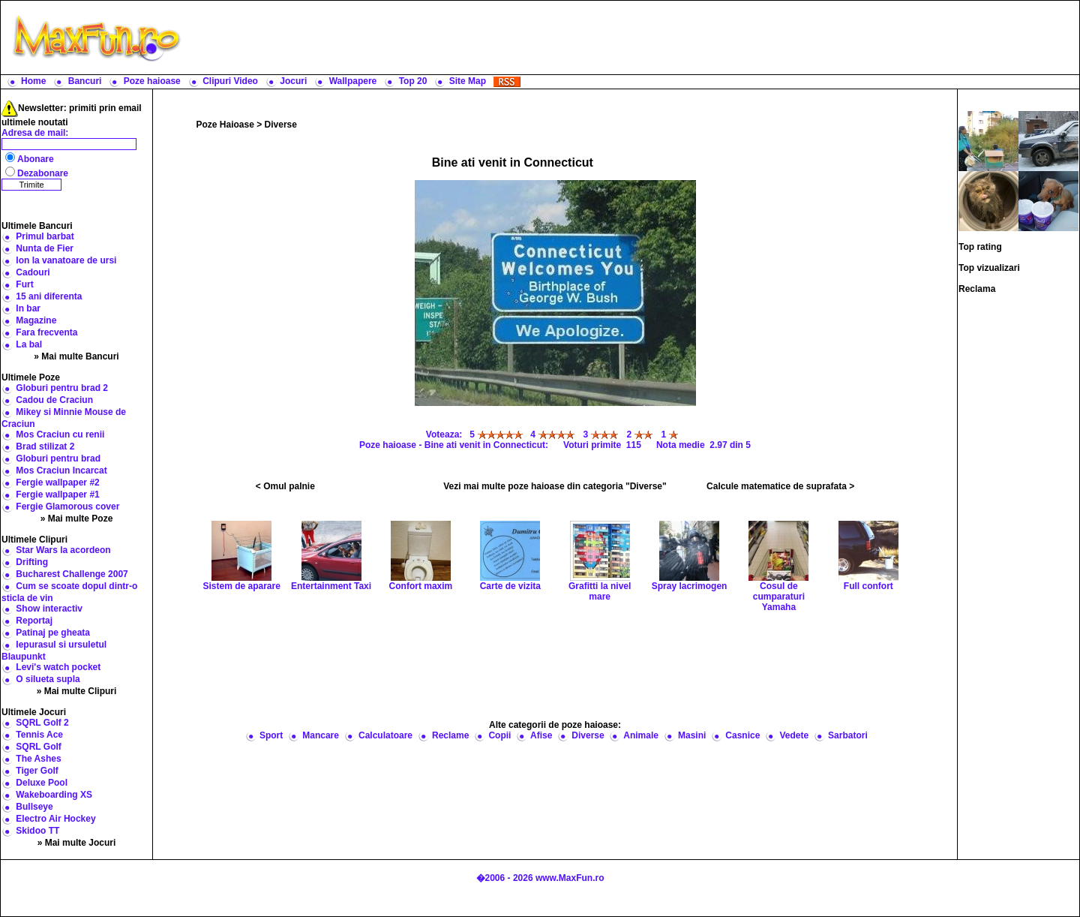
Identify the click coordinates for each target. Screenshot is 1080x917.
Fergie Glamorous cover (67, 506)
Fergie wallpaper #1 (57, 494)
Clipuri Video (230, 81)
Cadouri (33, 272)
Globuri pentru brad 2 (62, 388)
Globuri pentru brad (58, 458)
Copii (499, 735)
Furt (24, 284)
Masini (692, 735)
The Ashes (38, 758)
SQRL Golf (38, 746)
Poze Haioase (225, 124)
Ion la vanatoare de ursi (66, 260)
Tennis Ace (39, 734)
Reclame (450, 735)
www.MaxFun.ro (570, 878)
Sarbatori (848, 735)
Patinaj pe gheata (53, 632)
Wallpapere (353, 81)
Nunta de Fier (45, 248)
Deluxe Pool (42, 782)
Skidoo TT (37, 830)
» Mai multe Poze (76, 518)
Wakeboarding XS (54, 794)
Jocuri (293, 81)
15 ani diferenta (49, 296)
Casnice (742, 735)
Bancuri (85, 81)
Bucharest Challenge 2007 (72, 574)
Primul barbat (45, 236)
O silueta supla (48, 679)
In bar (28, 308)
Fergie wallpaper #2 (57, 482)
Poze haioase (152, 81)
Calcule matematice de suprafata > (780, 486)
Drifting (32, 562)
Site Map (467, 81)
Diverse (281, 124)
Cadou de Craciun (54, 400)
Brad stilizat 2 (45, 446)
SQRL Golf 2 (42, 722)
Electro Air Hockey (55, 818)
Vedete (793, 735)
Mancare (320, 735)
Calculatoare (385, 735)
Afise (541, 735)
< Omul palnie (285, 486)
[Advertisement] (634, 37)
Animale (640, 735)
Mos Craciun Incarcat (61, 470)
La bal (29, 344)
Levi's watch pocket (58, 667)
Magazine (36, 320)
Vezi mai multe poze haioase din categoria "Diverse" (555, 486)
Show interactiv (49, 608)
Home (33, 81)
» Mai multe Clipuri (77, 691)
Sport (271, 735)
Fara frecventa (46, 332)
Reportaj (34, 620)
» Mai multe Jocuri (77, 842)
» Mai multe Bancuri (76, 356)
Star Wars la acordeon (63, 550)
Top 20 (413, 81)
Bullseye (34, 806)
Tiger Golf (37, 770)
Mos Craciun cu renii (60, 434)
